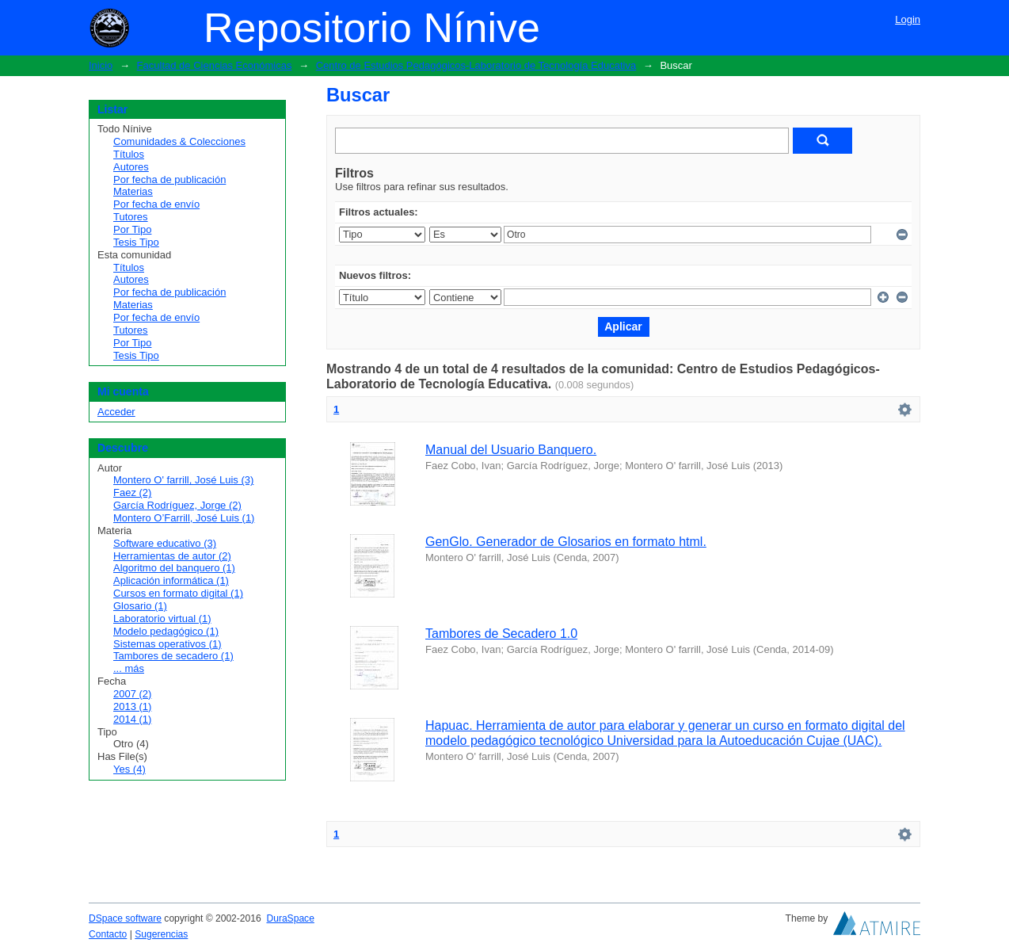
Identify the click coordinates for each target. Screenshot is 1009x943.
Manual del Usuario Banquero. (510, 449)
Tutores (130, 217)
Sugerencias (161, 934)
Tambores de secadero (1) (173, 656)
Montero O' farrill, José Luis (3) (183, 480)
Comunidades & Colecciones (179, 141)
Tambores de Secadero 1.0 (501, 633)
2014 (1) (132, 719)
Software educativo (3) (164, 543)
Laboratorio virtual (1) (162, 618)
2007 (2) (132, 694)
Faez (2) (132, 492)
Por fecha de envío (156, 204)
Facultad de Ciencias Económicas (214, 65)
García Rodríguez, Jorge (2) (177, 505)
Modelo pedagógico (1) (166, 631)
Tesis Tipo (136, 242)
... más (128, 668)
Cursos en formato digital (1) (178, 593)
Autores (131, 167)
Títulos (128, 154)
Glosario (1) (140, 606)
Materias (133, 191)
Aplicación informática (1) (171, 580)
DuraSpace (290, 918)
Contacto (108, 934)
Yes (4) (129, 769)
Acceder (116, 412)
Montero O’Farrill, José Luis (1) (183, 518)
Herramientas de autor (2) (172, 556)
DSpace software (125, 918)
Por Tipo (132, 229)
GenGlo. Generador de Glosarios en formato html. (565, 541)
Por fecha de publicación (169, 179)
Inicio (100, 65)
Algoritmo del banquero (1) (174, 568)
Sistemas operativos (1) (167, 644)
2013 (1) (132, 706)
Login (907, 19)
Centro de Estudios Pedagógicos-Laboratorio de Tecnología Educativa (476, 65)
